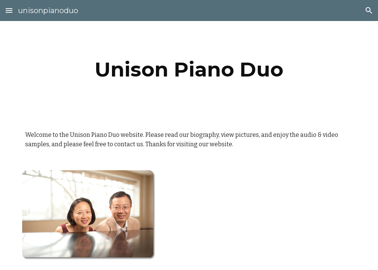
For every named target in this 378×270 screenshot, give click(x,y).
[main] (189, 69)
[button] (9, 10)
